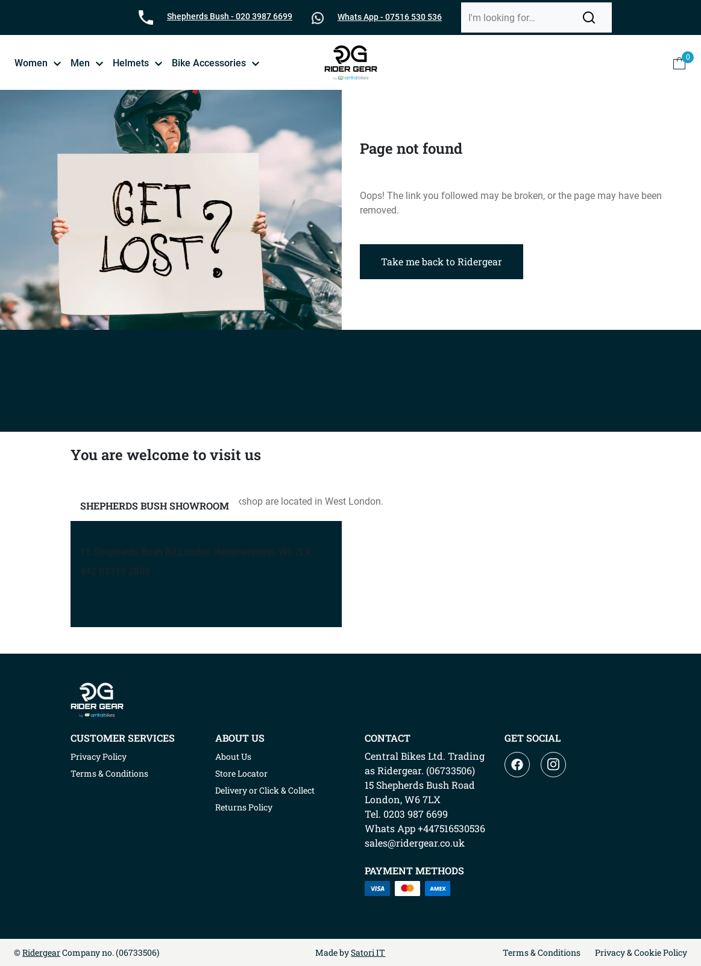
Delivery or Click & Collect (265, 790)
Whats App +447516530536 (425, 828)
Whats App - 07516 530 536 (390, 17)
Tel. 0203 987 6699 (406, 813)
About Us (233, 756)
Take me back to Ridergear (441, 261)
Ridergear (41, 952)
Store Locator (241, 773)
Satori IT (368, 952)
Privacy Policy (99, 756)
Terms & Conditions (109, 773)
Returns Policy (243, 807)
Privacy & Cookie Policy (641, 952)
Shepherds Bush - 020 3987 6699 (229, 16)
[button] (589, 17)
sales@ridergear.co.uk (415, 842)
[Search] (521, 17)
